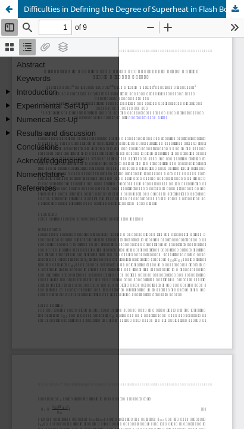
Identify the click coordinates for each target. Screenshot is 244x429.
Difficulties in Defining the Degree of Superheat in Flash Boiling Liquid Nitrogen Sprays (134, 9)
